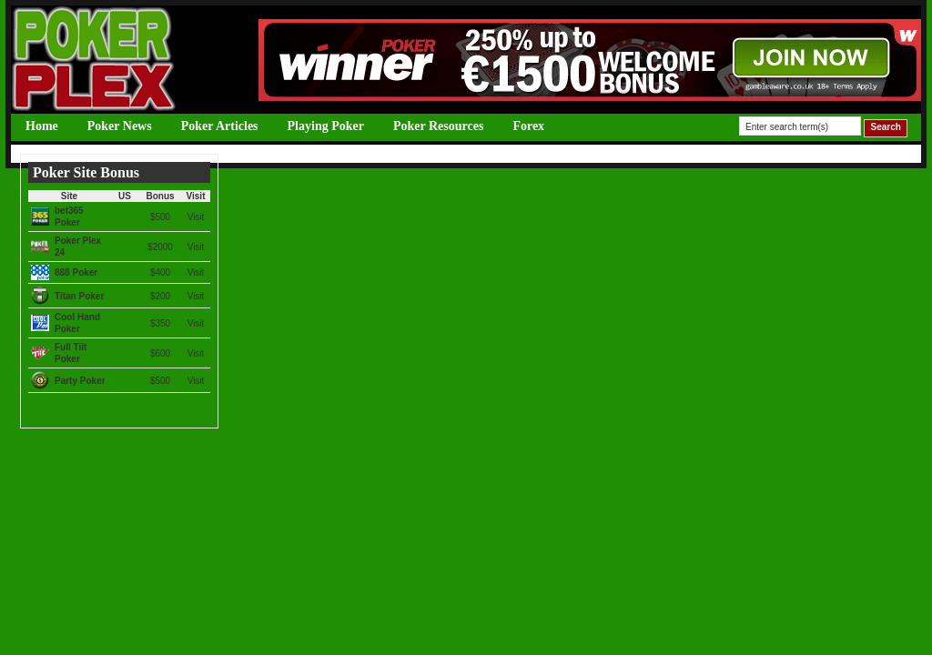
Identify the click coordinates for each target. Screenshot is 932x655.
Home (41, 126)
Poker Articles (219, 126)
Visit (196, 217)
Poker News (119, 126)
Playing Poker (326, 126)
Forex (528, 126)
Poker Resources (438, 126)
